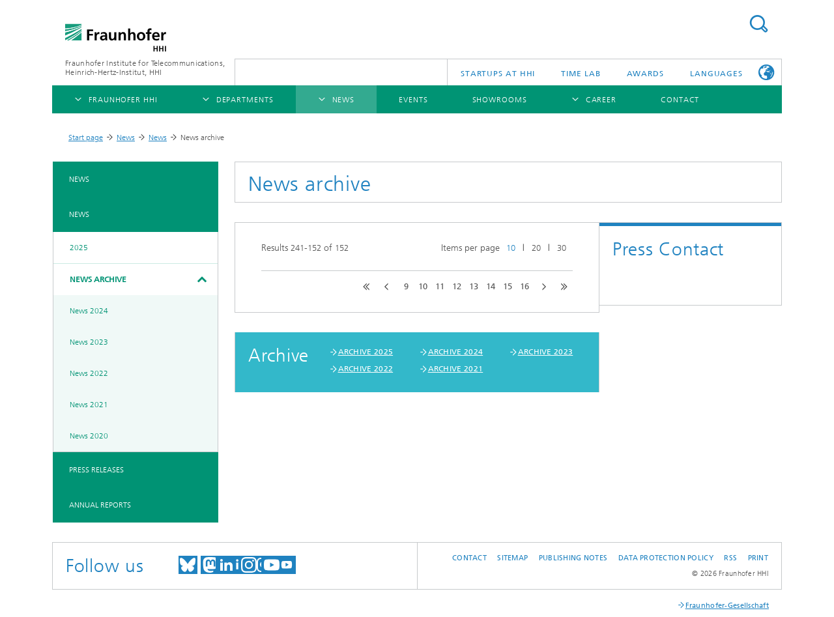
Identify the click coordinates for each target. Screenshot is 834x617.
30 (561, 248)
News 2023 (89, 342)
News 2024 (89, 310)
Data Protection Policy (665, 558)
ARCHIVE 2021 (455, 368)
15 (507, 286)
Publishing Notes (573, 558)
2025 (79, 247)
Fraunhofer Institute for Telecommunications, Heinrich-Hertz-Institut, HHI (145, 68)
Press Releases (96, 469)
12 (456, 286)
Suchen (758, 24)
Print (758, 558)
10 (510, 248)
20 (536, 248)
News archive (98, 279)
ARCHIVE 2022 (366, 368)
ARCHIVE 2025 (366, 351)
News (126, 137)
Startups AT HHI (498, 73)
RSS (730, 558)
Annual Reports (100, 504)
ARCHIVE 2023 (545, 351)
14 (490, 286)
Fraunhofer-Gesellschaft (727, 605)
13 (473, 286)
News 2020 (89, 435)
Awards (645, 73)
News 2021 (89, 404)
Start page (85, 137)
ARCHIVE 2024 (455, 351)
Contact (469, 558)
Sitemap (512, 558)
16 (524, 286)
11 (439, 286)
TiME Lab (580, 73)
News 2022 (89, 373)
